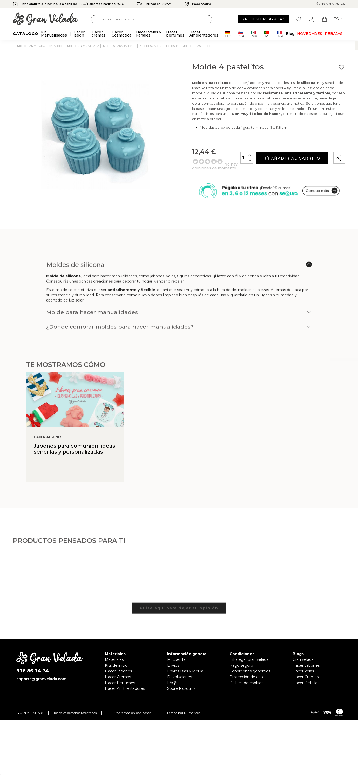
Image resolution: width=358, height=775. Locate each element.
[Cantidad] (246, 158)
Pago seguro (241, 665)
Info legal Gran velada (248, 659)
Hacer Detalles (306, 682)
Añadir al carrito (292, 158)
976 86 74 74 (330, 4)
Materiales (114, 659)
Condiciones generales (249, 671)
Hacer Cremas (118, 676)
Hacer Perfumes (120, 682)
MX (254, 34)
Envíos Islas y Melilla (185, 671)
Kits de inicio (116, 665)
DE (228, 34)
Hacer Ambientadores (125, 688)
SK (241, 34)
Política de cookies (246, 682)
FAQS (172, 682)
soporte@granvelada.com (41, 679)
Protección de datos (247, 676)
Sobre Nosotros (181, 688)
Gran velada (303, 659)
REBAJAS (333, 33)
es (338, 19)
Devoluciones (179, 676)
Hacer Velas (303, 671)
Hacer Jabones (118, 671)
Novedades (309, 33)
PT (267, 34)
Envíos (173, 665)
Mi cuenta (176, 659)
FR (280, 34)
